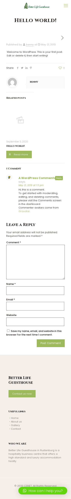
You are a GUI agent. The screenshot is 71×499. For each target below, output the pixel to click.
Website (11, 315)
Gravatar (24, 211)
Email (10, 299)
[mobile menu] (66, 5)
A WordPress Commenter (38, 178)
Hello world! (15, 146)
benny (30, 44)
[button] (42, 490)
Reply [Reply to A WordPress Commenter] (59, 178)
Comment (13, 242)
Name (11, 284)
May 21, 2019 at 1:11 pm (31, 185)
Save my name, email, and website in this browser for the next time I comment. (34, 332)
